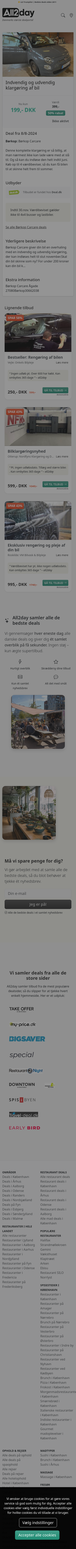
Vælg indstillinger (38, 1522)
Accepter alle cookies (37, 1535)
